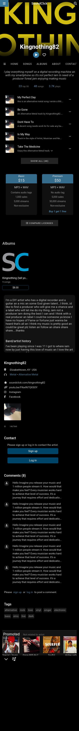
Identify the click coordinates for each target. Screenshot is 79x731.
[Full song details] (69, 99)
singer (47, 610)
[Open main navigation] (4, 3)
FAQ (14, 705)
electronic (60, 610)
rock (22, 610)
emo (15, 616)
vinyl (38, 610)
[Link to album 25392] (15, 269)
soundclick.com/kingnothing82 (27, 382)
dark (31, 616)
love (30, 610)
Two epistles (31, 658)
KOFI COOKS (72, 658)
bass (7, 616)
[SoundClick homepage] (39, 3)
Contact (71, 64)
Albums (42, 64)
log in (30, 592)
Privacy (6, 708)
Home (14, 64)
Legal (16, 708)
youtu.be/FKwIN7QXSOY (23, 387)
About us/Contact (30, 705)
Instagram (15, 392)
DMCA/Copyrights (63, 705)
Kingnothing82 (15, 363)
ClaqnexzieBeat (51, 658)
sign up (17, 592)
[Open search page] (75, 3)
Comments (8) (15, 475)
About (56, 64)
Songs (27, 64)
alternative (11, 610)
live (23, 616)
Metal (13, 374)
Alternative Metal (28, 374)
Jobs (46, 705)
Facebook (15, 396)
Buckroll (11, 658)
